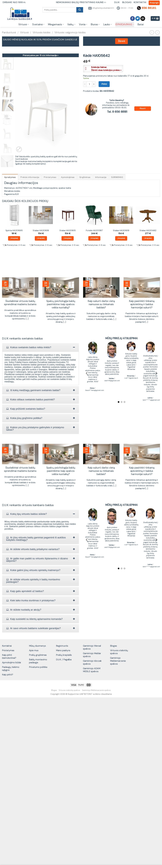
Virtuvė (23, 24)
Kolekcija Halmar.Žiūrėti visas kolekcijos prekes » (106, 69)
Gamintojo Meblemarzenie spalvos (118, 660)
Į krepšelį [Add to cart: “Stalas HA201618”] (41, 238)
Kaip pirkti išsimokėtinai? (9, 656)
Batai (141, 24)
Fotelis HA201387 (94, 230)
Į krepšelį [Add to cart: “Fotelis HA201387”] (94, 238)
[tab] (40, 347)
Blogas (113, 645)
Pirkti (104, 84)
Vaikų (71, 24)
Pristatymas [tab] (50, 177)
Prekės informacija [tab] (30, 177)
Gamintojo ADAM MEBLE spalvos (91, 670)
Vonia (83, 24)
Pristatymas (8, 650)
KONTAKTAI (140, 2)
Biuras (95, 24)
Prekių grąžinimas (38, 654)
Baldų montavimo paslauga (38, 661)
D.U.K (117, 2)
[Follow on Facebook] (132, 18)
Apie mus (33, 650)
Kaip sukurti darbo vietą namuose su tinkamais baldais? (101, 304)
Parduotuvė (9, 32)
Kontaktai (7, 645)
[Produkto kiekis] (89, 84)
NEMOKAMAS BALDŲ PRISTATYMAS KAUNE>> (81, 2)
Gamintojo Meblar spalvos (92, 655)
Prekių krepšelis (64, 654)
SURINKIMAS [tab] (117, 177)
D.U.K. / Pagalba (63, 659)
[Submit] (79, 10)
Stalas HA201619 (121, 230)
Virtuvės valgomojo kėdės (70, 32)
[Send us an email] (142, 18)
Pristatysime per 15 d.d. (40, 55)
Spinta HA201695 (14, 230)
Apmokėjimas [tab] (68, 177)
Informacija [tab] (100, 177)
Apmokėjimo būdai (11, 662)
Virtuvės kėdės (41, 32)
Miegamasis (56, 24)
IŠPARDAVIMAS (124, 24)
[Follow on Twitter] (137, 18)
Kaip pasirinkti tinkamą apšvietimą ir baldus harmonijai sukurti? (141, 304)
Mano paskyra (63, 650)
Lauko (107, 24)
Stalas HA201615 (67, 230)
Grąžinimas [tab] (84, 177)
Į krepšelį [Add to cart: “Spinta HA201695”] (14, 238)
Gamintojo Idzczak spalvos (92, 662)
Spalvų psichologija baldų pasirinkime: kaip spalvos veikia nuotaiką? (60, 304)
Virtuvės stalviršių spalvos (119, 652)
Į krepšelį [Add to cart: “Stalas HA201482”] (148, 238)
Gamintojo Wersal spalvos (92, 647)
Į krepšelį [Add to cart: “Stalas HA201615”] (67, 238)
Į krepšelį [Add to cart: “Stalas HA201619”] (121, 238)
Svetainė (38, 24)
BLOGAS (127, 2)
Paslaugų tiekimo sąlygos (10, 668)
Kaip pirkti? (7, 674)
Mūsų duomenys (37, 645)
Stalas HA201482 (148, 230)
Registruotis (62, 645)
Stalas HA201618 (41, 230)
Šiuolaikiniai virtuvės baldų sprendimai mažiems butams (20, 303)
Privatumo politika (38, 667)
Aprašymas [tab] (10, 177)
